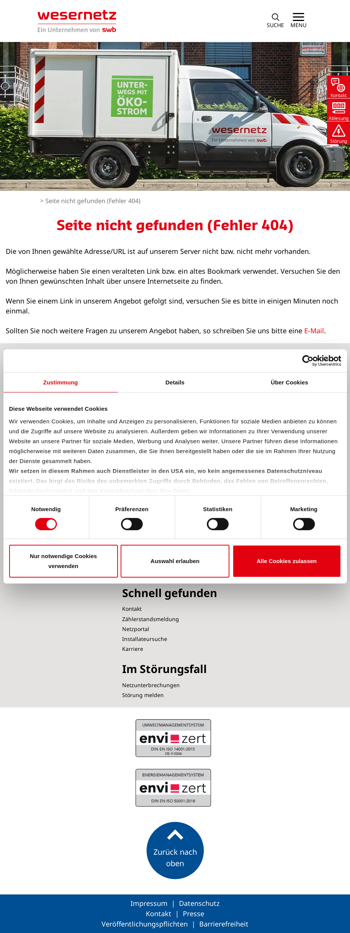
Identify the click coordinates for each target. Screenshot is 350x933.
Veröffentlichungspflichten (146, 923)
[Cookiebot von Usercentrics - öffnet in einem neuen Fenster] (307, 360)
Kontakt (159, 913)
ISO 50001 (173, 738)
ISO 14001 (173, 787)
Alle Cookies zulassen (286, 561)
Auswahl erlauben (174, 561)
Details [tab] (175, 382)
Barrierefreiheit (223, 923)
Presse (193, 913)
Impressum (150, 903)
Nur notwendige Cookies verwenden (63, 561)
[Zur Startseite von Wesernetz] (77, 21)
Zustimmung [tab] (60, 382)
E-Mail (314, 330)
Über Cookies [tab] (289, 382)
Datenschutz (199, 903)
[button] (275, 21)
